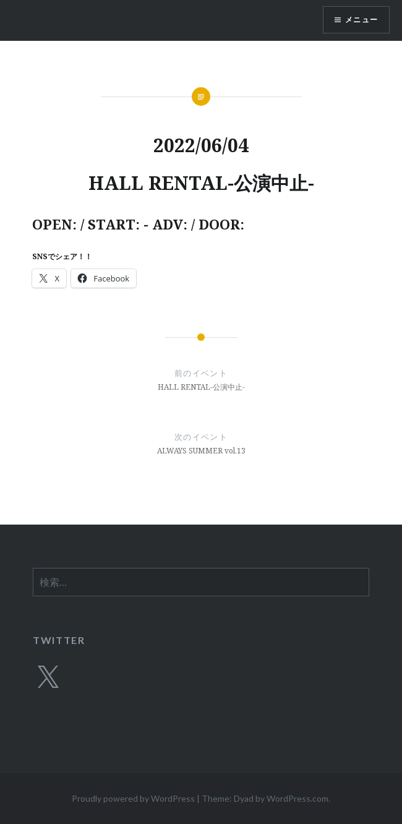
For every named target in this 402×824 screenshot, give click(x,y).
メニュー (361, 19)
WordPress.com (297, 798)
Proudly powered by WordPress (133, 798)
